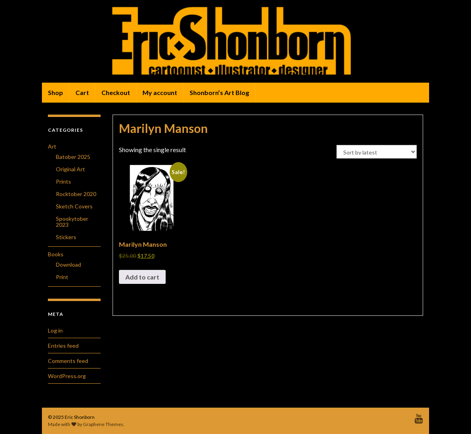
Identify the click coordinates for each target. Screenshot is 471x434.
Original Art (70, 169)
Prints (63, 181)
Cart (82, 92)
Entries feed (63, 345)
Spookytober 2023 (72, 221)
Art (52, 146)
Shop (55, 92)
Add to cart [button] (142, 277)
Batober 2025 (73, 156)
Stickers (66, 237)
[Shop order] (376, 152)
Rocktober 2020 (76, 193)
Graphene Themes (103, 424)
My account (159, 92)
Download (68, 264)
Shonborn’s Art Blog (219, 92)
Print (62, 276)
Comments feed (68, 360)
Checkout (115, 92)
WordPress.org (67, 376)
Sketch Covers (74, 206)
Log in (55, 330)
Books (55, 254)
